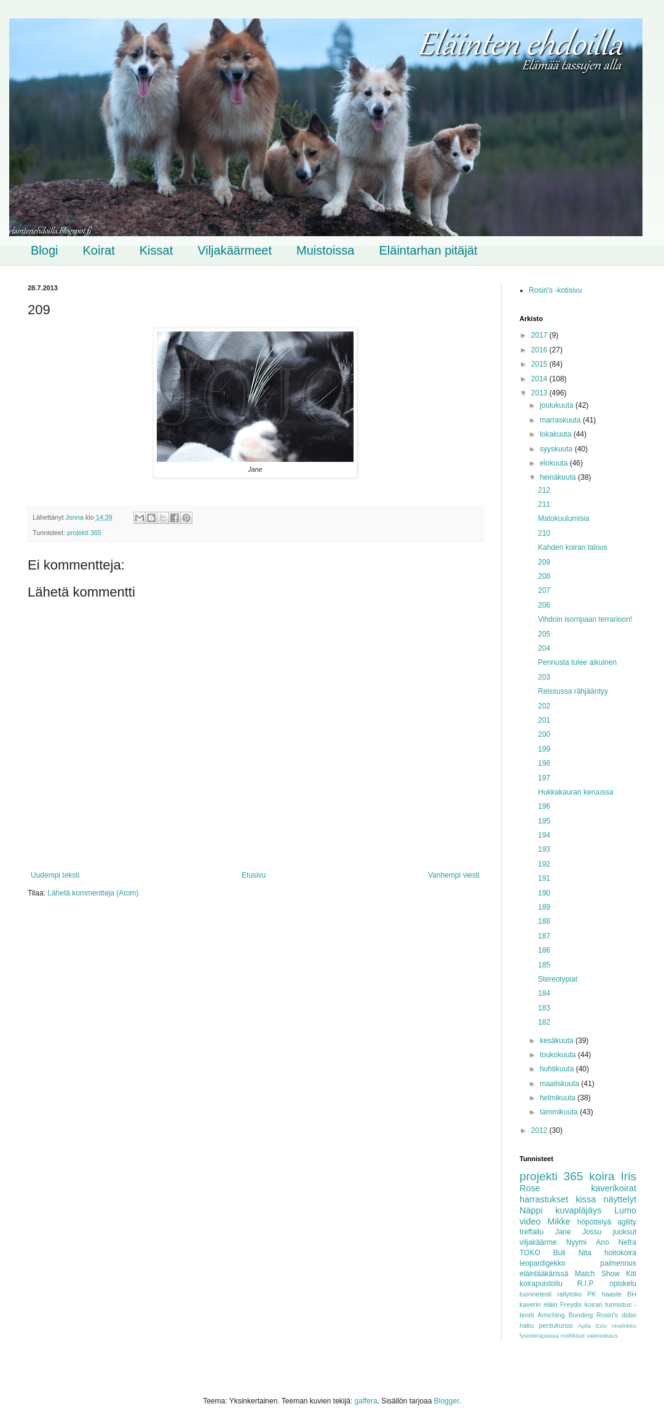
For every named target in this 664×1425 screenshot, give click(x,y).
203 (544, 677)
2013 (540, 393)
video (530, 1221)
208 (544, 576)
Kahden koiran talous (572, 547)
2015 (540, 364)
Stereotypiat (557, 979)
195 (544, 821)
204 (544, 648)
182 (544, 1022)
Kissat (156, 250)
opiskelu (622, 1283)
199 (544, 749)
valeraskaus (602, 1335)
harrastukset (544, 1199)
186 (544, 950)
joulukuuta (557, 405)
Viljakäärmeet (234, 250)
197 (544, 778)
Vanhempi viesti (454, 875)
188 (544, 921)
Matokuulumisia (563, 518)
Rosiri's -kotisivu (555, 290)
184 (544, 993)
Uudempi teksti (55, 875)
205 (544, 634)
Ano (602, 1242)
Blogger (446, 1401)
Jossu (591, 1232)
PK (591, 1294)
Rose (530, 1188)
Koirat (98, 250)
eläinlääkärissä (544, 1273)
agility (626, 1222)
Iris (628, 1176)
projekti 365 (84, 532)
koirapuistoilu (541, 1283)
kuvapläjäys (578, 1210)
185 (544, 965)
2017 (540, 335)
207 (544, 590)
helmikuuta (558, 1098)
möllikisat (573, 1335)
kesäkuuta (557, 1040)
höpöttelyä (594, 1222)
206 (544, 605)
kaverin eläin (539, 1304)
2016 (540, 350)
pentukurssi (555, 1325)
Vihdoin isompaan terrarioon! (585, 619)
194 (544, 835)
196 (544, 806)
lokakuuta (557, 434)
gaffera (366, 1401)
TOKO (530, 1252)
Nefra (627, 1242)
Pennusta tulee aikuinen (577, 662)
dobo (629, 1315)
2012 (540, 1130)
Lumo (625, 1210)
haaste (612, 1294)
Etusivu (254, 875)
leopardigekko (543, 1263)
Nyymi (576, 1242)
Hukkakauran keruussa (576, 792)
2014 (540, 379)
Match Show (597, 1273)
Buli (559, 1252)
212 (544, 490)
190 (544, 893)
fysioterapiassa (539, 1335)
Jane (563, 1232)
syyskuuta (557, 449)
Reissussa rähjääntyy (573, 691)
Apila (584, 1325)
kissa (585, 1199)
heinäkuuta (559, 477)
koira (602, 1176)
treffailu (531, 1232)
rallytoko (569, 1294)
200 (544, 734)
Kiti (631, 1273)
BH (631, 1294)
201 (544, 720)
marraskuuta (561, 420)
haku (527, 1325)
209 (544, 562)
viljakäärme (538, 1242)
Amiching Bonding (565, 1315)
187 (544, 936)
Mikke (559, 1221)
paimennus (618, 1263)
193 (544, 849)
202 (544, 706)
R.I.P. (586, 1283)
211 (544, 504)
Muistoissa (325, 250)
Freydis (571, 1304)
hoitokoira (620, 1252)
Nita (585, 1252)
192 (544, 864)
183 (544, 1008)
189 (544, 907)
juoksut (624, 1232)
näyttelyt (619, 1199)
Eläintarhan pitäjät (428, 250)
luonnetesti (535, 1294)
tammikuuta (560, 1112)
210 (544, 533)
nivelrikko (624, 1325)
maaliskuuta (560, 1083)
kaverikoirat (613, 1188)
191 (544, 878)
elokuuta (555, 463)
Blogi (44, 250)
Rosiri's (607, 1315)
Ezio (601, 1325)
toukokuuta (559, 1054)
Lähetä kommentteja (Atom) (92, 893)
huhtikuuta (558, 1069)
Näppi (531, 1210)
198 (544, 763)
